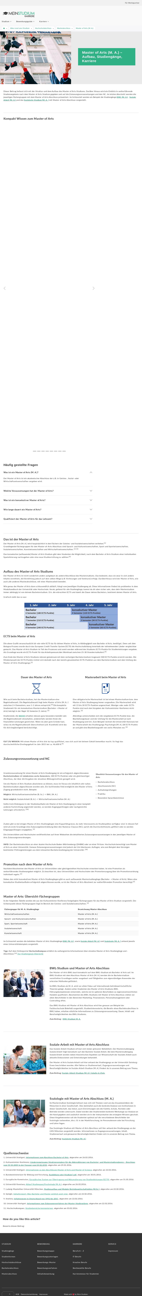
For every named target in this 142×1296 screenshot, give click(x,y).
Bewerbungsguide (24, 21)
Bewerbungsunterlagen (47, 1277)
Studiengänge (8, 1271)
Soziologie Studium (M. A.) (74, 1139)
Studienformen (8, 1277)
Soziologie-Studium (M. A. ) (36, 100)
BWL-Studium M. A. (72, 1019)
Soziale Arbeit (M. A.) (90, 941)
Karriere (43, 21)
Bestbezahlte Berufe (82, 1289)
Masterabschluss (9, 1294)
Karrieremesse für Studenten (86, 1294)
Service (112, 1264)
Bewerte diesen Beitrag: (13, 1226)
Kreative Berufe (80, 1283)
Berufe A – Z (78, 1271)
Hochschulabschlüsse (11, 1283)
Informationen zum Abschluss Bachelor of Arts (47, 1157)
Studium (5, 21)
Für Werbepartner (132, 3)
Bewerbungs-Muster (46, 1283)
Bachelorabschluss (10, 1289)
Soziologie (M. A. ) (112, 941)
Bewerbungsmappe (45, 1271)
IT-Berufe (77, 1277)
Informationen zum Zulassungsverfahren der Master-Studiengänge (57, 1203)
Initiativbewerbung (45, 1294)
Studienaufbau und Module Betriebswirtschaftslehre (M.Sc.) (72, 1189)
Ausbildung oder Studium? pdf (62, 1175)
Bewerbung (43, 1264)
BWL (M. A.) (122, 97)
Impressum (113, 1271)
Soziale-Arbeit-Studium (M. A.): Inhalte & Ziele (83, 1073)
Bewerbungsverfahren (47, 1289)
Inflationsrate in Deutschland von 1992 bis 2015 (36, 1198)
